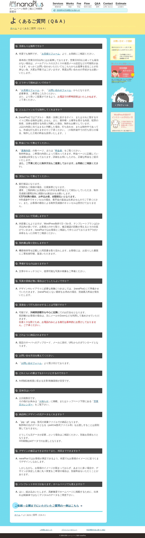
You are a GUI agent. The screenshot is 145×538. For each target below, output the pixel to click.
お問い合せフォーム (31, 363)
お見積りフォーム (51, 54)
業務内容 (25, 150)
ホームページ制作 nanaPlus (77, 535)
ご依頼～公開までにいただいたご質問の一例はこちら (47, 505)
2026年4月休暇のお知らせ (68, 10)
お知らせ (43, 401)
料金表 (58, 150)
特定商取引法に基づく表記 (96, 530)
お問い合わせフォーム (59, 90)
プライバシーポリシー (69, 530)
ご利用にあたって (46, 530)
